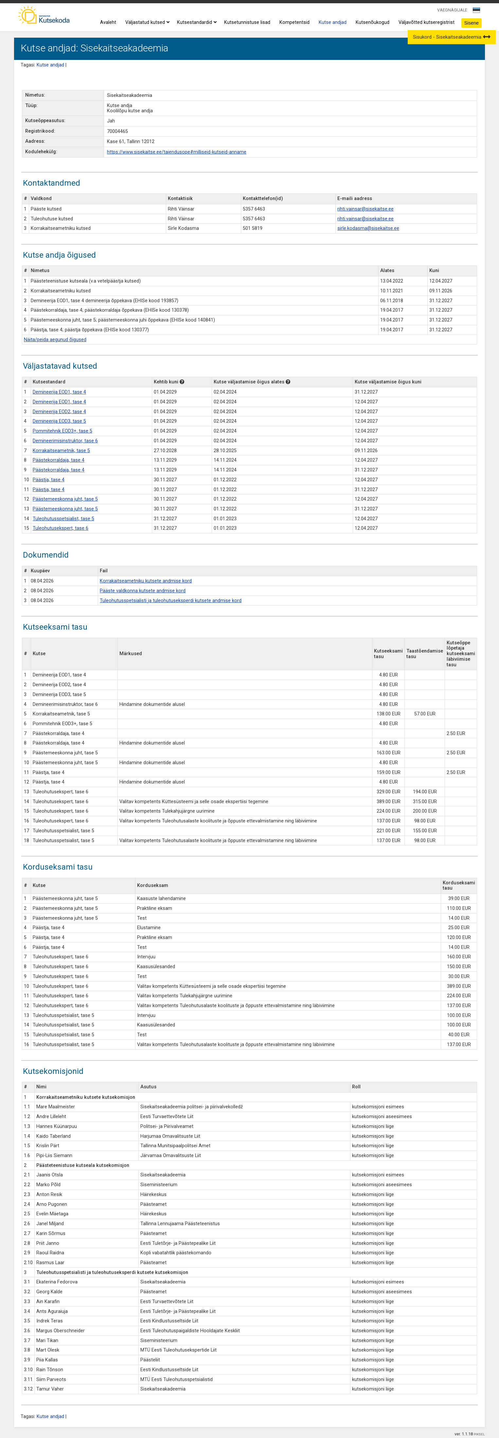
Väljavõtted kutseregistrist (426, 22)
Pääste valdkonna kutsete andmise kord (143, 591)
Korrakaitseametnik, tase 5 (61, 450)
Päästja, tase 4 (48, 480)
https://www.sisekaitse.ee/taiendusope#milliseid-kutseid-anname (176, 152)
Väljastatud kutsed (146, 22)
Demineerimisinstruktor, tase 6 (65, 441)
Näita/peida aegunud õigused (55, 339)
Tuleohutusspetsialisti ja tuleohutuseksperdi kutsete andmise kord (170, 600)
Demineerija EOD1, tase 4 (59, 392)
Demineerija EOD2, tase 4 (59, 412)
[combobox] (477, 12)
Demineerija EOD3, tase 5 (59, 421)
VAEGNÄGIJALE (452, 10)
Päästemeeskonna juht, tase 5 (65, 499)
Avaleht (108, 22)
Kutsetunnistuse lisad (247, 22)
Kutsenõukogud (372, 22)
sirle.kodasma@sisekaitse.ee (368, 228)
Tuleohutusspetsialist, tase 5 (63, 519)
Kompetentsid (294, 22)
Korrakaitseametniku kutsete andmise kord (146, 581)
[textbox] (475, 11)
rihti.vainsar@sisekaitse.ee (365, 209)
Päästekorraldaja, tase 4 (58, 460)
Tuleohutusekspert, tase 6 (60, 528)
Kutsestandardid (196, 22)
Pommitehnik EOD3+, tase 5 (62, 431)
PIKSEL (479, 1434)
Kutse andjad (333, 22)
